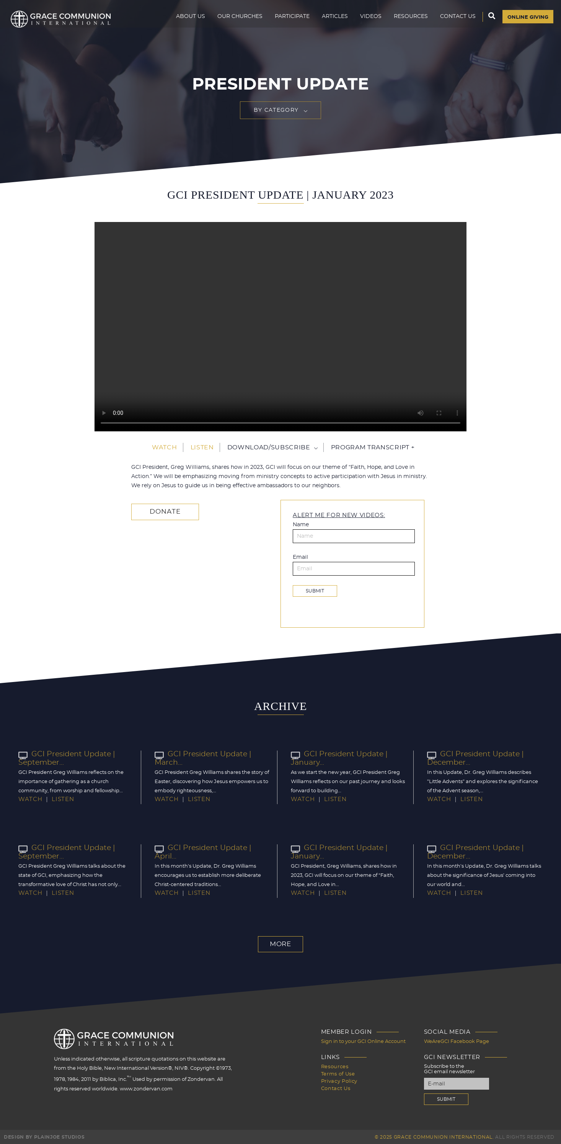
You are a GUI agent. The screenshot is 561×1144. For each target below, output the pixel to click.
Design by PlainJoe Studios (44, 1136)
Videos (367, 21)
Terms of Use (338, 1072)
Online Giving (526, 21)
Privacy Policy (339, 1079)
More (280, 944)
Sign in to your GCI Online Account (363, 1040)
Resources (407, 21)
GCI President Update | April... (212, 847)
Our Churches (236, 21)
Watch (164, 447)
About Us (186, 21)
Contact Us (454, 21)
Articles (331, 21)
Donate (162, 512)
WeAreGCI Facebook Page (456, 1040)
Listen (202, 447)
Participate (288, 21)
